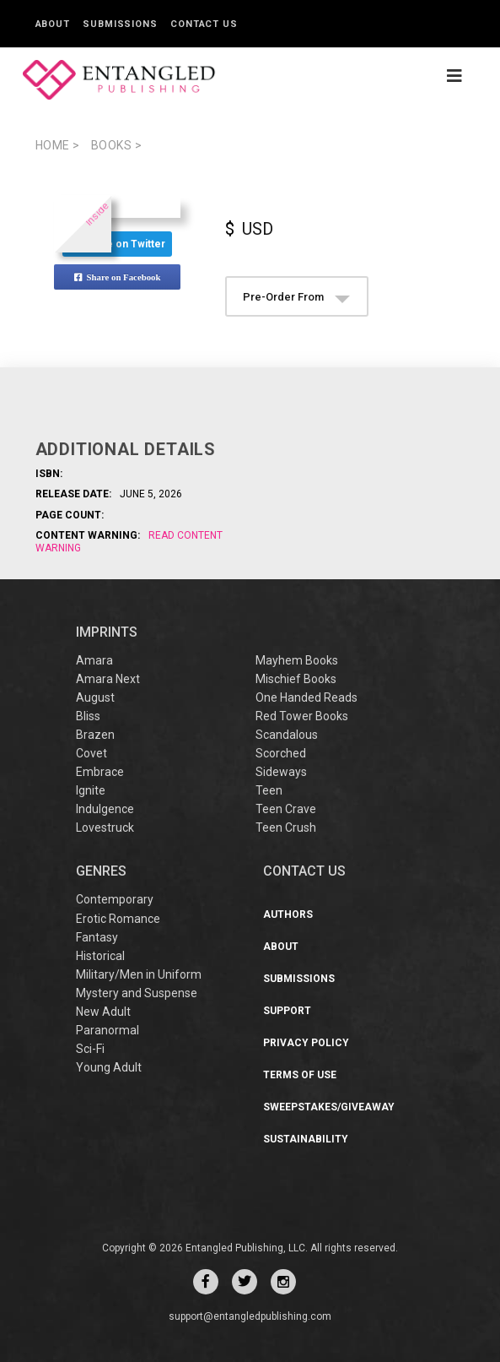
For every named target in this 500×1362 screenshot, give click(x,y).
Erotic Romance (118, 918)
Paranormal (107, 1030)
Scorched (280, 753)
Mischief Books (295, 679)
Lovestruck (105, 827)
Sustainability (305, 1139)
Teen (268, 790)
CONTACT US (304, 871)
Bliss (88, 716)
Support (287, 1011)
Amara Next (108, 679)
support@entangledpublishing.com (250, 1316)
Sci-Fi (90, 1048)
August (95, 697)
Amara (94, 660)
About (53, 24)
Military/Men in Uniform (139, 974)
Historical (100, 956)
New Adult (103, 1011)
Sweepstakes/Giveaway (329, 1107)
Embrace (100, 772)
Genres (101, 871)
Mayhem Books (296, 660)
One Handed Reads (306, 697)
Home (57, 145)
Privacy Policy (306, 1043)
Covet (91, 753)
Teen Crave (285, 809)
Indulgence (105, 809)
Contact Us (204, 24)
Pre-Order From (296, 296)
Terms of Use (299, 1075)
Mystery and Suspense (136, 993)
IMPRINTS (106, 632)
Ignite (90, 790)
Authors (288, 914)
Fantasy (97, 937)
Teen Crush (285, 827)
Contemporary (114, 899)
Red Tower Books (301, 716)
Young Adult (109, 1067)
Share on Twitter (117, 244)
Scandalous (286, 734)
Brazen (95, 734)
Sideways (281, 772)
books (116, 145)
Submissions (120, 24)
